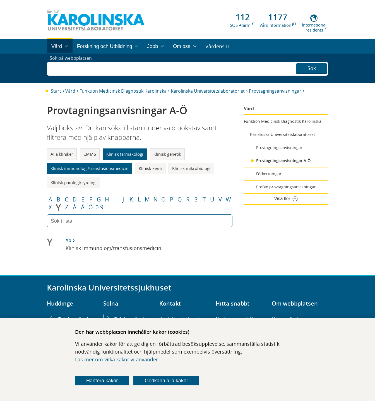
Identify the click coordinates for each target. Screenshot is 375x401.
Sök (311, 67)
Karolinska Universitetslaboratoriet (208, 91)
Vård (70, 91)
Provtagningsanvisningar (275, 91)
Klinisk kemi (150, 168)
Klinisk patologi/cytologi (74, 182)
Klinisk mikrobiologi (191, 168)
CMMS (89, 154)
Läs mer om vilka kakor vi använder (116, 359)
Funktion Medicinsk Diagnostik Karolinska (123, 91)
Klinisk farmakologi (124, 154)
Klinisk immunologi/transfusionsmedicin (89, 168)
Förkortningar (269, 173)
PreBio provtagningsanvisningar (286, 186)
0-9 (99, 207)
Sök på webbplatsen (73, 68)
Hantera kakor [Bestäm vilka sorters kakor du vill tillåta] (102, 380)
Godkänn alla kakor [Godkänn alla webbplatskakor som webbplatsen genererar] (166, 380)
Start (56, 91)
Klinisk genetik (167, 154)
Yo (68, 240)
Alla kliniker (62, 154)
